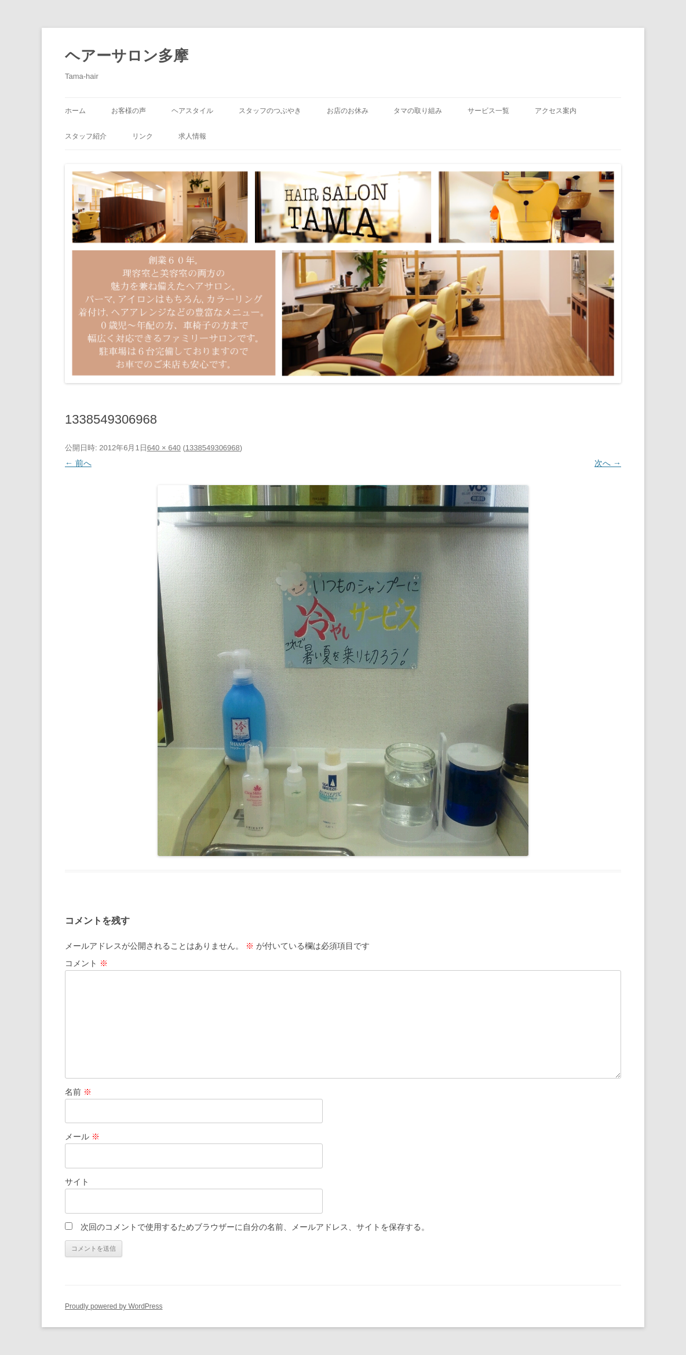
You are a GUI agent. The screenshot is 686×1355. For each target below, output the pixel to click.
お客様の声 (128, 111)
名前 (78, 1092)
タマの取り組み (417, 111)
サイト (77, 1181)
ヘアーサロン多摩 (126, 55)
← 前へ (78, 463)
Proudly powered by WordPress (114, 1306)
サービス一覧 (488, 111)
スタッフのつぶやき (270, 111)
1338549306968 (212, 447)
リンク (142, 136)
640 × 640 (164, 447)
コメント (86, 963)
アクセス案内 (555, 111)
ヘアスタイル (192, 111)
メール (82, 1136)
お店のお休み (347, 111)
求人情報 (192, 136)
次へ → (607, 463)
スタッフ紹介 (86, 136)
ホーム (75, 111)
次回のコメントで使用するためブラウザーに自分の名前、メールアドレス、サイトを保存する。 (255, 1227)
